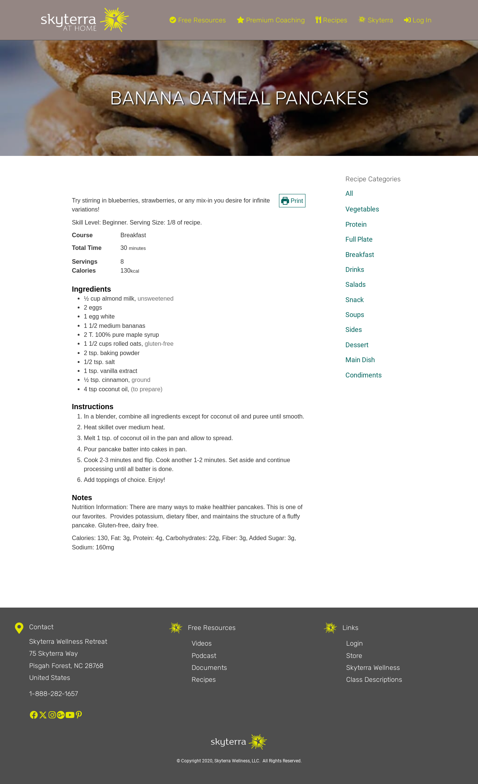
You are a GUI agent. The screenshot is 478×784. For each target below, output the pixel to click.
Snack (354, 300)
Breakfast (359, 254)
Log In (418, 20)
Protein (356, 224)
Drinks (354, 269)
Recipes (331, 20)
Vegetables (362, 209)
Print (292, 200)
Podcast (204, 656)
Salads (355, 284)
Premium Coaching (271, 20)
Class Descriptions (374, 679)
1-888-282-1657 (53, 694)
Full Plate (359, 239)
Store (354, 656)
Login (354, 643)
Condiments (363, 375)
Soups (354, 315)
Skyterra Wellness (373, 668)
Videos (202, 643)
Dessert (357, 345)
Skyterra (375, 20)
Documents (209, 668)
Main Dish (360, 360)
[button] (34, 715)
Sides (353, 329)
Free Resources (198, 20)
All (349, 193)
